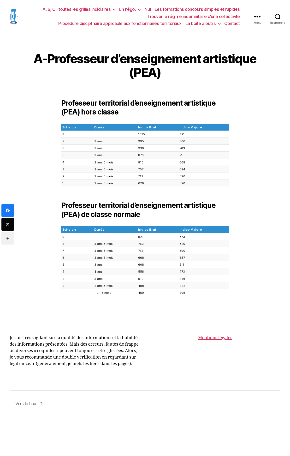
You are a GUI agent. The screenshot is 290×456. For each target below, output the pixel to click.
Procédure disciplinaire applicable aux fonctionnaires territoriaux (120, 24)
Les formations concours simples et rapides (197, 10)
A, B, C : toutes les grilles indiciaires (76, 10)
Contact (232, 24)
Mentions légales (215, 340)
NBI (147, 10)
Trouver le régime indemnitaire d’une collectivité (193, 17)
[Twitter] (7, 224)
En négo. (127, 10)
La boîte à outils (200, 24)
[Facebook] (7, 210)
